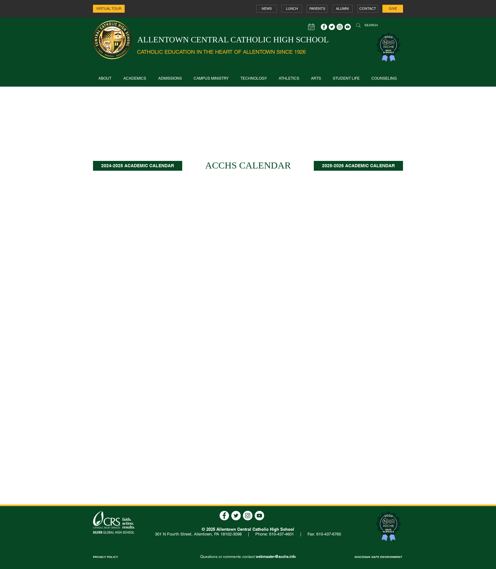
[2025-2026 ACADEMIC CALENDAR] (358, 166)
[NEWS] (266, 9)
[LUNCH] (292, 9)
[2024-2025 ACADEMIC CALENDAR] (137, 166)
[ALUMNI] (342, 9)
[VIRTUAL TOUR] (109, 9)
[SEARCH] (374, 25)
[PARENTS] (317, 9)
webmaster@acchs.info (276, 556)
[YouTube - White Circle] (347, 27)
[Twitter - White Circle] (332, 27)
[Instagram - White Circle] (340, 27)
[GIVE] (392, 9)
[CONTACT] (367, 9)
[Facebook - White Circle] (324, 27)
